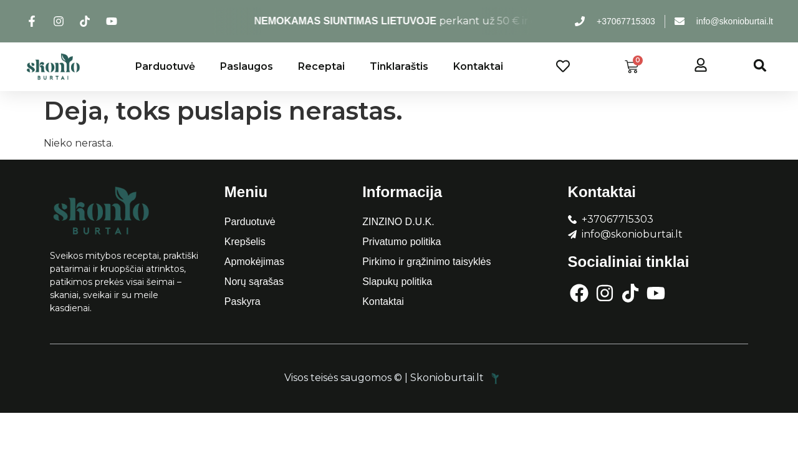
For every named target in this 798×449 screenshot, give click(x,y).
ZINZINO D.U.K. (398, 221)
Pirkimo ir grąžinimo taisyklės (426, 261)
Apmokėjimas (254, 261)
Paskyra (242, 301)
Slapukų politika (397, 281)
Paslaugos (246, 66)
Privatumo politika (401, 241)
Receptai (321, 66)
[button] (760, 65)
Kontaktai (478, 66)
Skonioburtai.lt (456, 378)
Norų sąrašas (254, 281)
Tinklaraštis (399, 66)
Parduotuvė (165, 66)
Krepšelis (245, 241)
